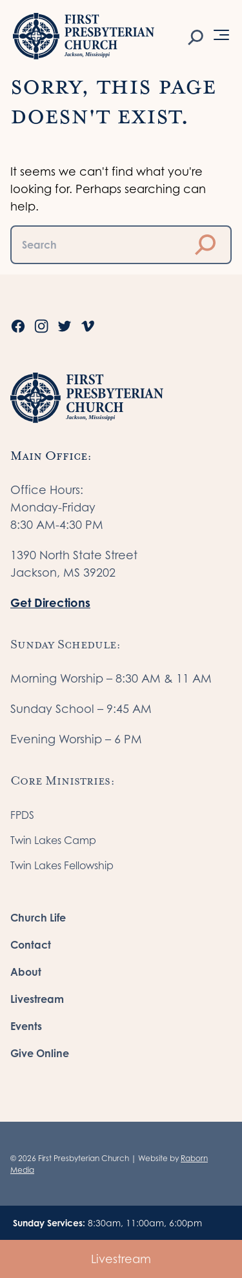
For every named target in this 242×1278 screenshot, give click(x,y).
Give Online (39, 1053)
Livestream (121, 1259)
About (25, 971)
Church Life (38, 917)
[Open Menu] (221, 35)
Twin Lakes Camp (53, 840)
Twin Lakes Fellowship (62, 865)
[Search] (195, 36)
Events (26, 1026)
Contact (30, 944)
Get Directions (50, 602)
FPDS (22, 815)
